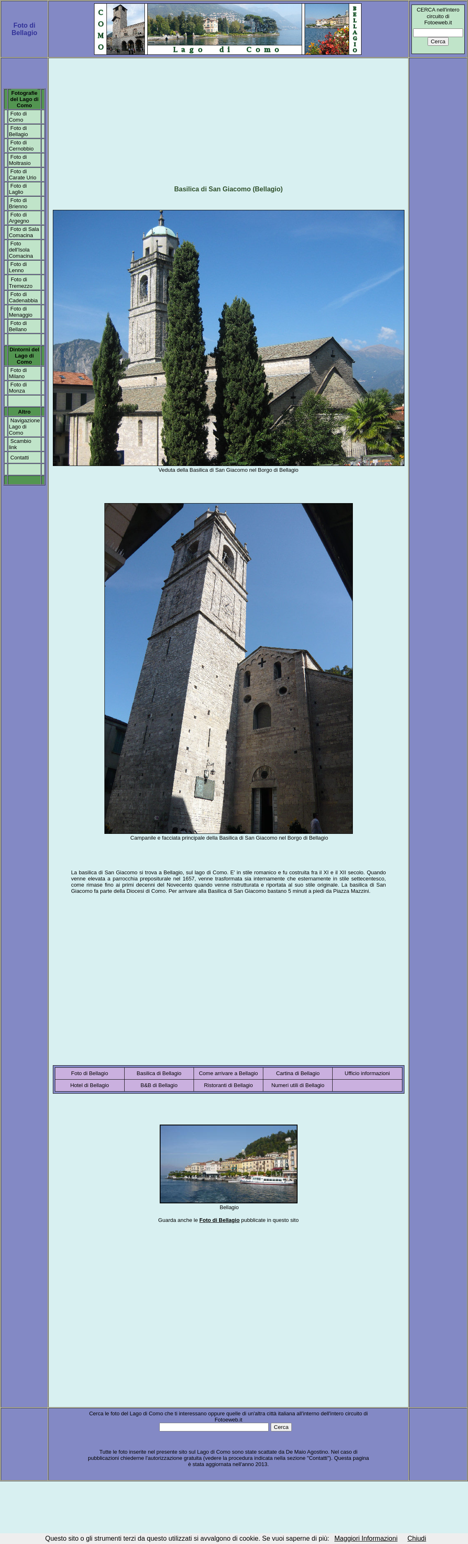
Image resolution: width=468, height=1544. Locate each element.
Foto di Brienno (18, 203)
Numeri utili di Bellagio (297, 1085)
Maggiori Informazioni (365, 1538)
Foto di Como (17, 117)
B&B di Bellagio (159, 1085)
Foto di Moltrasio (20, 160)
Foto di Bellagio (18, 131)
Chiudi (416, 1538)
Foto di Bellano (17, 326)
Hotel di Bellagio (89, 1085)
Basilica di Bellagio (159, 1073)
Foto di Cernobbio (21, 145)
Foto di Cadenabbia (23, 297)
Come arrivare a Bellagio (228, 1073)
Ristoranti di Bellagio (228, 1085)
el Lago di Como (26, 102)
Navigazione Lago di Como (24, 426)
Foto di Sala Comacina (24, 232)
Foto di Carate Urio (22, 174)
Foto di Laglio (17, 189)
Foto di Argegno (19, 218)
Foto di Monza (17, 387)
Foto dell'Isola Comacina (21, 249)
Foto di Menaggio (20, 312)
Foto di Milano (17, 373)
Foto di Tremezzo (20, 282)
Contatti (19, 457)
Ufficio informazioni (367, 1073)
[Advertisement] (229, 118)
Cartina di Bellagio (298, 1073)
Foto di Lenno (17, 267)
